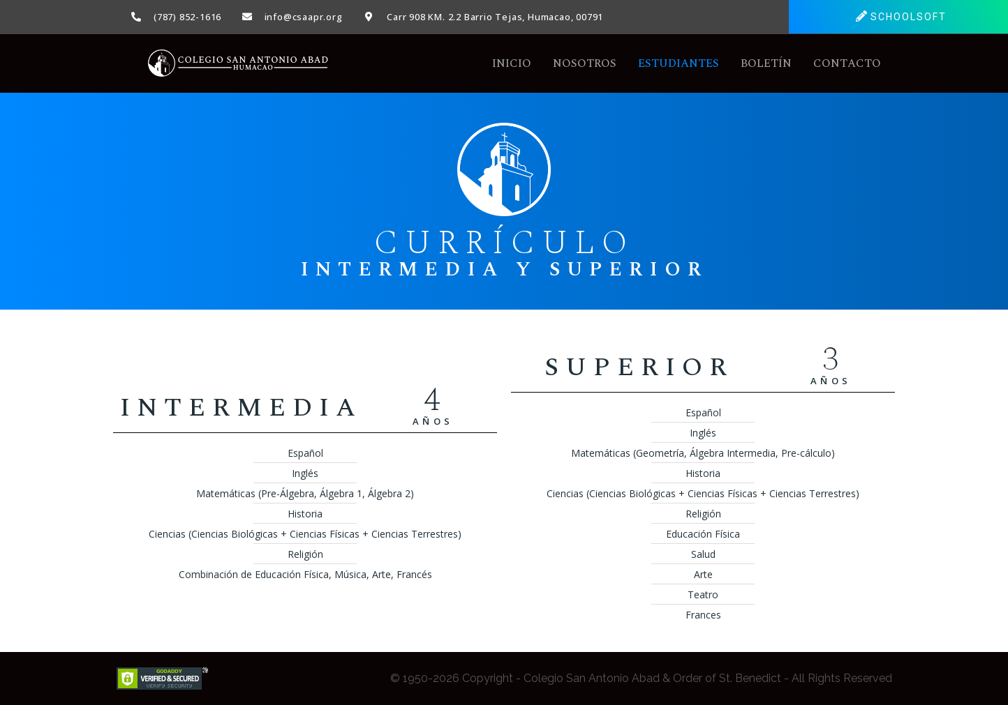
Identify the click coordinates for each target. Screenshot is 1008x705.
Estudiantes (678, 63)
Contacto (847, 63)
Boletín (766, 63)
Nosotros (584, 63)
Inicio (511, 63)
